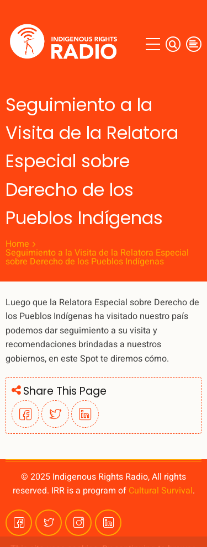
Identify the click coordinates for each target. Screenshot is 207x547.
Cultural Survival (161, 490)
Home (17, 244)
